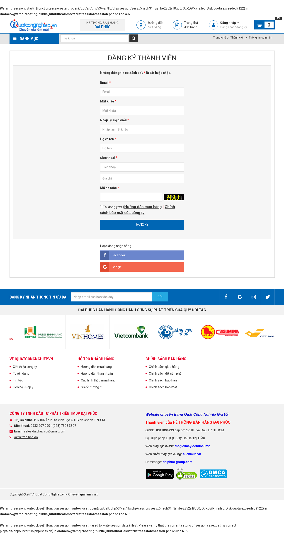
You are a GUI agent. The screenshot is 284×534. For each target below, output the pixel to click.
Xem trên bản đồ (26, 437)
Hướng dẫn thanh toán (97, 373)
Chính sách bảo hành (164, 380)
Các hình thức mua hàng (98, 380)
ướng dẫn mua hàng (144, 207)
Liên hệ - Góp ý (23, 387)
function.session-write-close (67, 508)
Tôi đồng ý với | (137, 210)
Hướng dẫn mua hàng (96, 367)
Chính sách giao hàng (164, 367)
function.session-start (53, 8)
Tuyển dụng (21, 373)
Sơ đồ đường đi (91, 387)
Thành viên (237, 37)
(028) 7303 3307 (64, 425)
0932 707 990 (41, 425)
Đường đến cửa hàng (155, 25)
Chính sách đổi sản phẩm (166, 373)
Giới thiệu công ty (25, 367)
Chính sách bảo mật (163, 387)
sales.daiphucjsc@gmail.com (44, 431)
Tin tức (18, 380)
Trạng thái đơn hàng (191, 25)
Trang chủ (219, 37)
